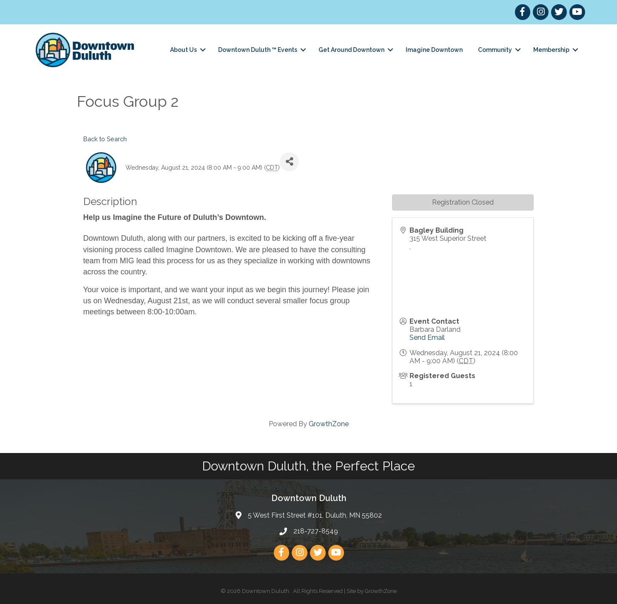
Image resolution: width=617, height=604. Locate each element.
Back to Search (105, 138)
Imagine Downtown (434, 49)
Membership (551, 49)
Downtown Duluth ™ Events (257, 49)
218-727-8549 (315, 531)
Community (495, 49)
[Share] (289, 161)
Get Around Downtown (351, 49)
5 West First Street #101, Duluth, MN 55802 (315, 515)
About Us (183, 49)
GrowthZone (329, 424)
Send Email (427, 337)
